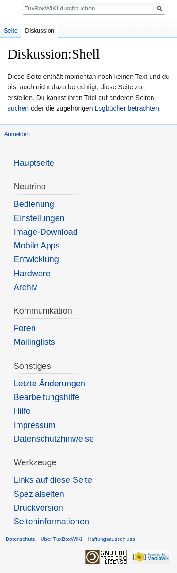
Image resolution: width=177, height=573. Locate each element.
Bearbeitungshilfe (46, 397)
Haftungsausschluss (111, 539)
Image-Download (46, 232)
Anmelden (17, 134)
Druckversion (38, 508)
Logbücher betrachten (126, 108)
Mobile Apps (37, 245)
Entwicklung (36, 259)
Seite (10, 30)
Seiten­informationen (51, 521)
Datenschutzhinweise (54, 439)
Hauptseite (34, 163)
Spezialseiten (39, 494)
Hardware (32, 273)
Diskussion (39, 30)
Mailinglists (34, 342)
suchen (18, 108)
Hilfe (22, 411)
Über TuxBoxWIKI (61, 539)
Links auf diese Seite (53, 480)
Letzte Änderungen (49, 383)
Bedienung (34, 204)
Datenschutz (20, 539)
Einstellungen (39, 218)
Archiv (25, 287)
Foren (25, 328)
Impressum (35, 425)
